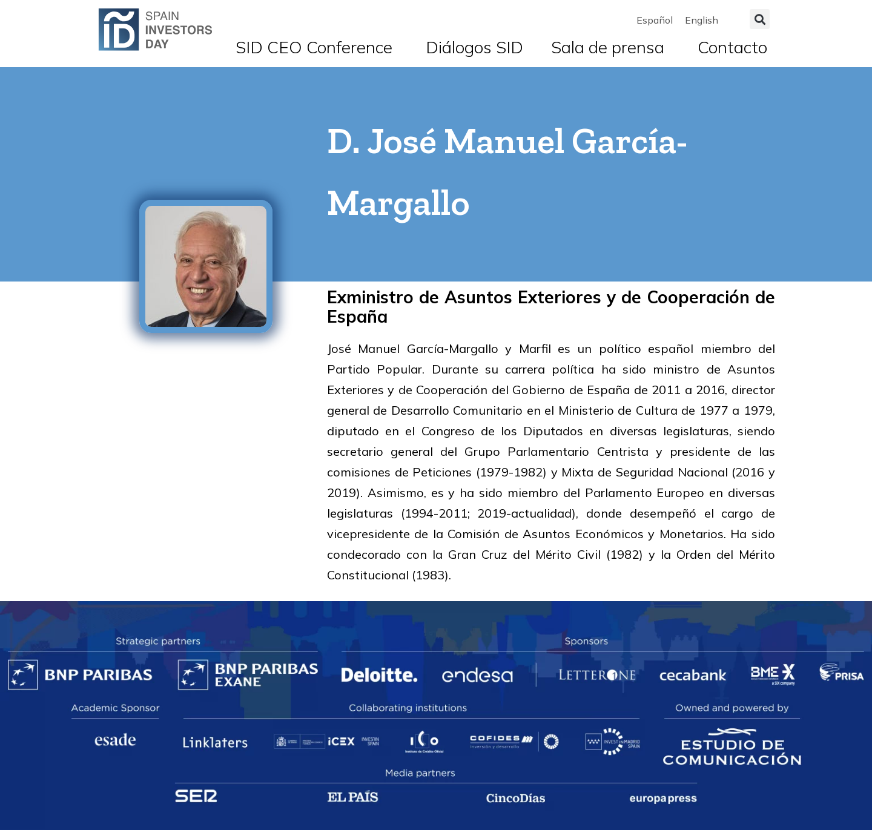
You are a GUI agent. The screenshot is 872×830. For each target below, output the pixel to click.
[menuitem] (654, 19)
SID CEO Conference (317, 47)
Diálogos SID (474, 47)
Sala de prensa (610, 47)
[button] (760, 19)
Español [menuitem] (654, 20)
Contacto (732, 47)
